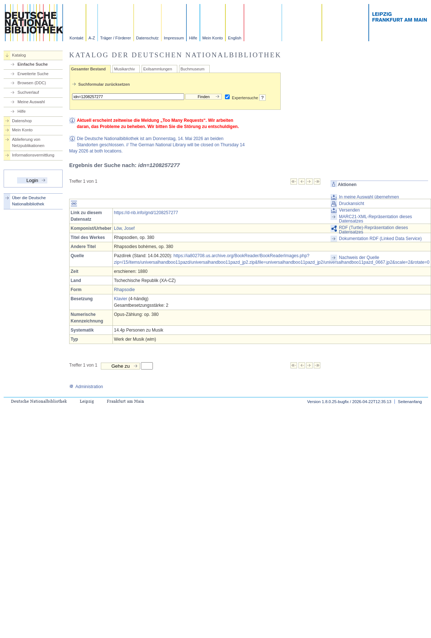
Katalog (19, 55)
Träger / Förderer (115, 38)
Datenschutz (147, 38)
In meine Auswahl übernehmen (369, 197)
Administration (86, 386)
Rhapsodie (124, 289)
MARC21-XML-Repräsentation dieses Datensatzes (375, 219)
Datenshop (22, 121)
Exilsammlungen (157, 69)
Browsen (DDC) (31, 83)
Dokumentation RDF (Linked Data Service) (380, 238)
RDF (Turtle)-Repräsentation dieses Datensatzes (373, 230)
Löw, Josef (124, 228)
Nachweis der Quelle (359, 257)
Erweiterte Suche (32, 73)
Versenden (349, 210)
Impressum (174, 38)
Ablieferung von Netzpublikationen (28, 142)
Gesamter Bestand (88, 69)
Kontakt (76, 38)
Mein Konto (212, 38)
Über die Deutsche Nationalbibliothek (29, 201)
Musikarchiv (124, 69)
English (234, 38)
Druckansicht (351, 203)
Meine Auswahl (31, 102)
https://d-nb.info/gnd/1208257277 (146, 212)
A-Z (91, 38)
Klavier (120, 298)
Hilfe (193, 38)
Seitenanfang (410, 401)
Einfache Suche (32, 64)
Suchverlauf (28, 92)
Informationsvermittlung (33, 155)
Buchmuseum (193, 69)
